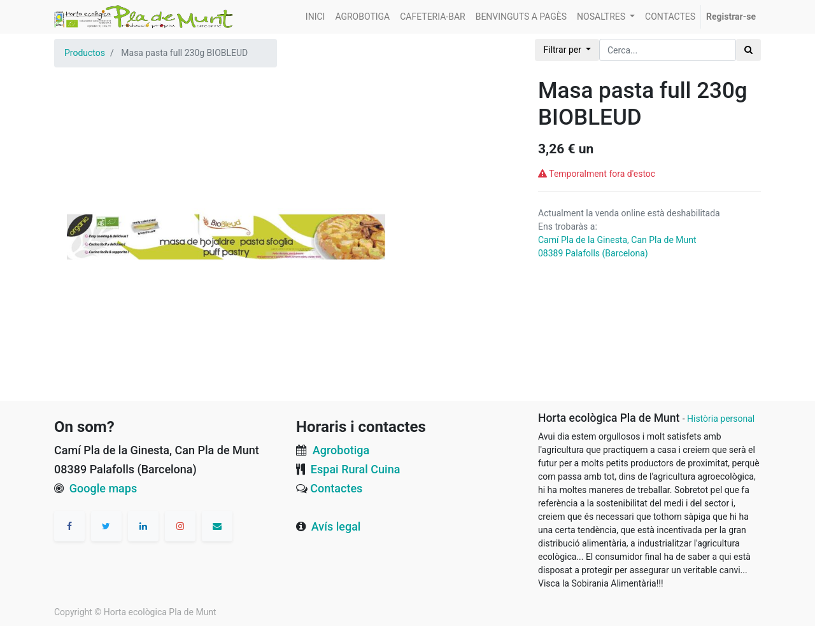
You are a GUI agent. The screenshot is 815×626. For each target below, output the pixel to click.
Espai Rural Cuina (355, 469)
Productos (84, 53)
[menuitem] (315, 17)
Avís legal (336, 526)
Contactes (336, 488)
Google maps (103, 488)
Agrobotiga (341, 450)
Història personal (721, 419)
